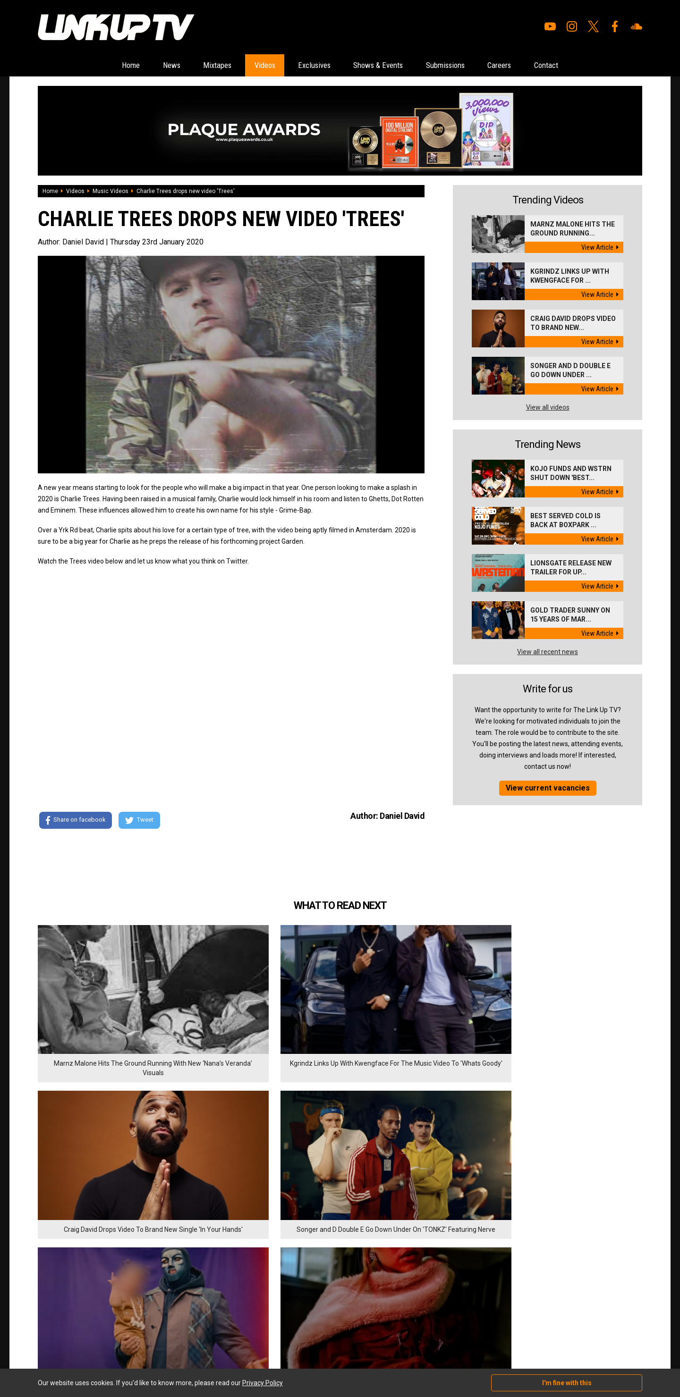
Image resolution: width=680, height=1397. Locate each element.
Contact (582, 65)
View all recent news (547, 652)
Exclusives (310, 65)
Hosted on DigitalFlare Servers (73, 1346)
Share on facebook (75, 821)
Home (94, 65)
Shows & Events (384, 65)
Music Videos (110, 191)
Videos (252, 65)
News (142, 65)
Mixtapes (196, 65)
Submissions (463, 65)
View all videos (548, 407)
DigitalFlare (145, 1338)
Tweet (141, 821)
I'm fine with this (567, 1383)
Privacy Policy (141, 1289)
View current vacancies (548, 788)
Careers (526, 65)
